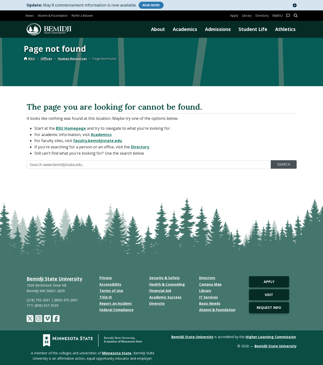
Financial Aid (160, 290)
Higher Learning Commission (271, 337)
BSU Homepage (71, 128)
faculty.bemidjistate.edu (97, 140)
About (158, 29)
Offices (46, 58)
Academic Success (165, 297)
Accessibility (110, 284)
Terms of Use (111, 290)
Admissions (218, 29)
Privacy (105, 277)
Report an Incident (115, 303)
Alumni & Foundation (53, 15)
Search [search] (283, 164)
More (151, 5)
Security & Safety (164, 277)
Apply (234, 15)
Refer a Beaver (82, 15)
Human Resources (72, 58)
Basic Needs (209, 303)
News (30, 15)
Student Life (253, 29)
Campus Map (210, 284)
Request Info (269, 307)
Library (247, 15)
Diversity (157, 303)
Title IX (105, 297)
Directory (262, 15)
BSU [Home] (29, 58)
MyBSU (277, 15)
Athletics (285, 29)
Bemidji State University (54, 278)
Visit (269, 294)
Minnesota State (116, 353)
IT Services (208, 297)
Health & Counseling (167, 284)
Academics (185, 29)
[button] (295, 5)
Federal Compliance (116, 309)
